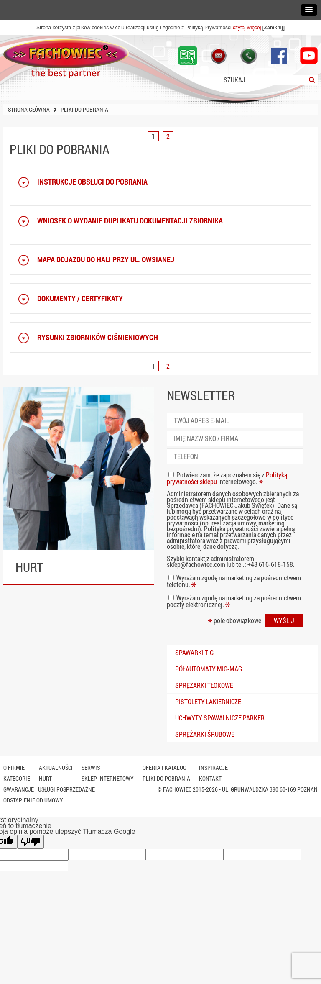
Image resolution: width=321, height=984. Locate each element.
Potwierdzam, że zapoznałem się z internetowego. (227, 478)
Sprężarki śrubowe (204, 734)
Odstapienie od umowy (33, 800)
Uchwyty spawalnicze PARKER (220, 717)
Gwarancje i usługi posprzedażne (49, 789)
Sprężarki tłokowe (204, 685)
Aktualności (56, 767)
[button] (309, 10)
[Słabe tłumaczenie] (30, 842)
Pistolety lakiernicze (208, 701)
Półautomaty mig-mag (208, 668)
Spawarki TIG (194, 652)
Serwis (91, 767)
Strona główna (29, 109)
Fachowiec (177, 789)
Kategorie (16, 778)
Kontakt (210, 778)
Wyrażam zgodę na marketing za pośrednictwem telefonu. (234, 581)
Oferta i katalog (164, 767)
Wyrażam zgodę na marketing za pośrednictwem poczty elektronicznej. (234, 601)
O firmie (14, 767)
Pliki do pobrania (166, 778)
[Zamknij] (273, 28)
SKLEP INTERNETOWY (108, 778)
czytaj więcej (247, 28)
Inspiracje (213, 767)
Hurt (45, 778)
